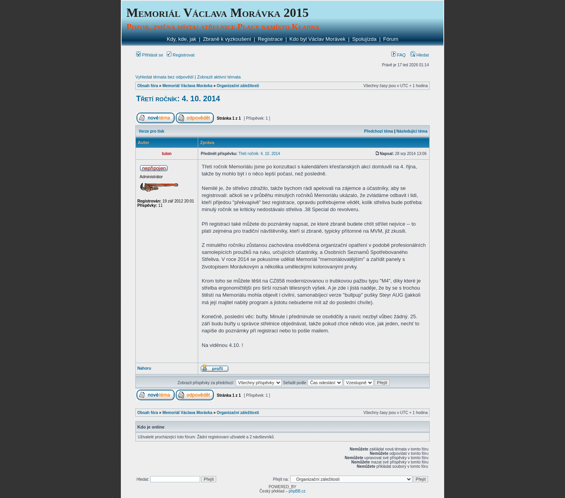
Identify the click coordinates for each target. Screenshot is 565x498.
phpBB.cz (297, 491)
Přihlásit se (149, 55)
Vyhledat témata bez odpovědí (164, 77)
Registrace (270, 39)
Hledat (419, 55)
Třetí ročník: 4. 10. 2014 (178, 98)
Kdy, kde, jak (181, 39)
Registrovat (181, 55)
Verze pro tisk (151, 131)
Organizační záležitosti (238, 86)
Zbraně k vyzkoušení (227, 39)
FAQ (398, 55)
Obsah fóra (147, 86)
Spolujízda (364, 39)
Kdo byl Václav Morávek (318, 39)
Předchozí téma (378, 131)
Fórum (391, 39)
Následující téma (411, 131)
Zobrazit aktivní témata (219, 77)
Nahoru (144, 368)
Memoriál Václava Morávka (187, 86)
